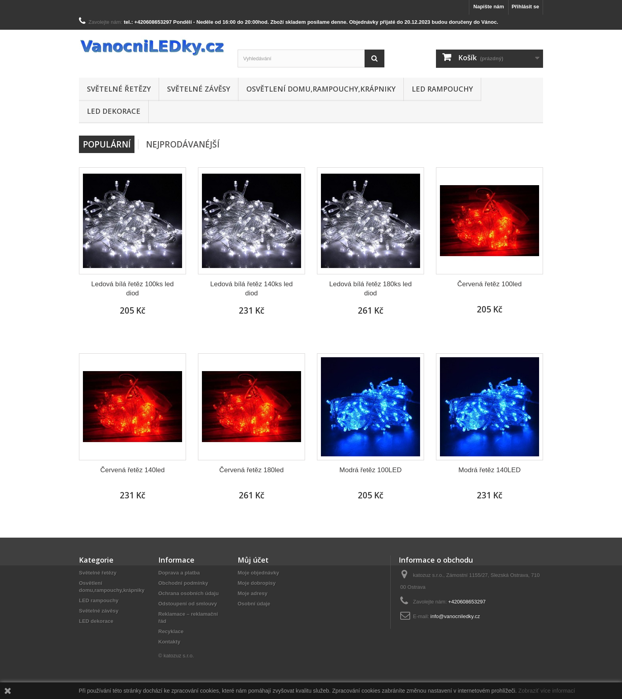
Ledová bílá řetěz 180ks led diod (370, 288)
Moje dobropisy (257, 583)
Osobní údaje (254, 604)
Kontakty (169, 642)
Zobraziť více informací (546, 691)
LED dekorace (113, 111)
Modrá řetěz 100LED (371, 470)
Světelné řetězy (119, 89)
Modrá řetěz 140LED (490, 470)
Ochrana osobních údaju (188, 593)
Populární (107, 144)
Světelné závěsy (198, 89)
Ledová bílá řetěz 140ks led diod (251, 288)
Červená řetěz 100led (489, 284)
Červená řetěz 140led (132, 470)
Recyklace (171, 631)
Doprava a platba (179, 573)
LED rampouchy (442, 89)
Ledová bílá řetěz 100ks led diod (132, 288)
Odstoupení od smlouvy (187, 604)
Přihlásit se (525, 7)
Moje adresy (252, 593)
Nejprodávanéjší (182, 144)
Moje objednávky (258, 573)
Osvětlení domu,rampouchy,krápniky (320, 89)
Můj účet (253, 560)
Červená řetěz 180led (251, 470)
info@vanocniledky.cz (455, 616)
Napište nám (488, 7)
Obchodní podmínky (183, 583)
